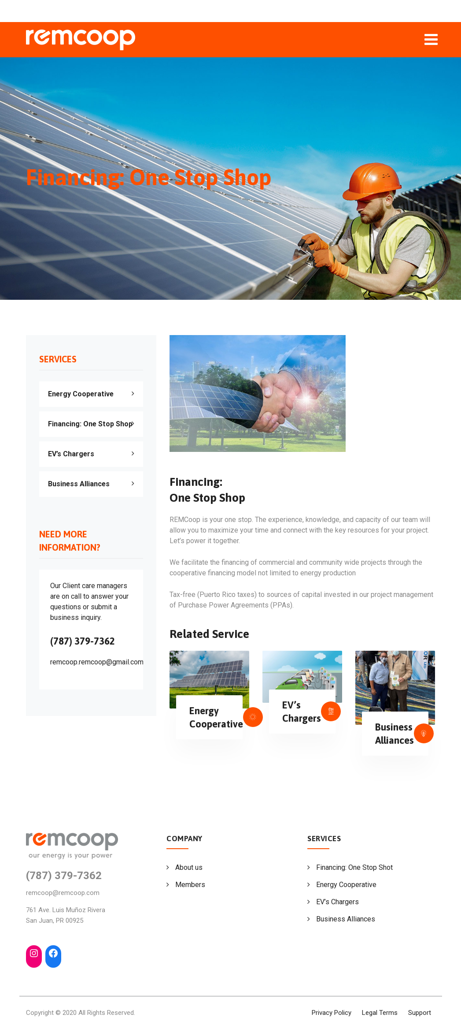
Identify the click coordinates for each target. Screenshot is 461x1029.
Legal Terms (380, 1013)
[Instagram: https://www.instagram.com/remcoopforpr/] (34, 953)
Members (190, 884)
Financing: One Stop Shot (354, 867)
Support (419, 1013)
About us (189, 867)
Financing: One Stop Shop (90, 424)
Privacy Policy (331, 1013)
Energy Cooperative (81, 394)
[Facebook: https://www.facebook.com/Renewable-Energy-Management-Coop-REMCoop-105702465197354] (53, 953)
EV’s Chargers (71, 454)
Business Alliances (79, 484)
